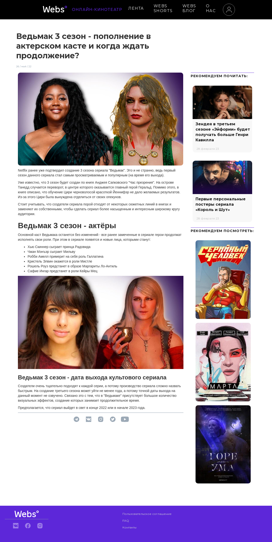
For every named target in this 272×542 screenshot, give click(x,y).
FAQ (125, 520)
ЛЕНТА (136, 8)
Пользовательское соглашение (147, 514)
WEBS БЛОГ (189, 8)
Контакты (129, 527)
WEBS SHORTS (163, 8)
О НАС (211, 8)
